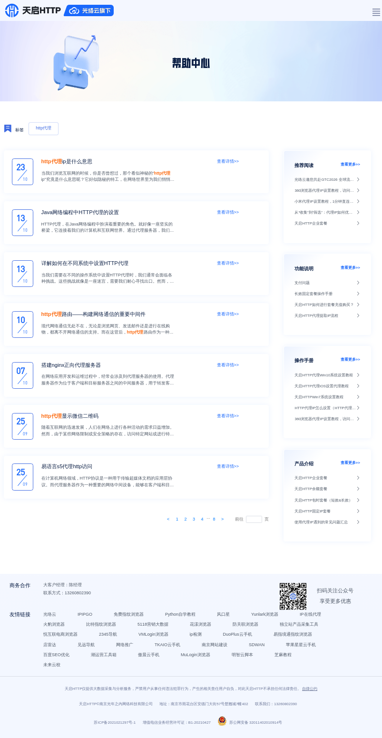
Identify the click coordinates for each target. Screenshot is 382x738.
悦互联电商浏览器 (61, 637)
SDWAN (257, 647)
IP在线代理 (311, 617)
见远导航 (87, 647)
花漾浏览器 (201, 627)
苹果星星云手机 (302, 647)
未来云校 (52, 668)
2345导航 (109, 637)
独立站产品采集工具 (300, 627)
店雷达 (50, 647)
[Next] (168, 519)
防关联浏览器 (246, 627)
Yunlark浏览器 (265, 617)
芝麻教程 (284, 658)
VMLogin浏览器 (154, 637)
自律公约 (309, 693)
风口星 (224, 617)
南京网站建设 (215, 647)
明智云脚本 (243, 658)
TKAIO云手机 (168, 647)
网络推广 (125, 647)
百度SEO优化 (57, 658)
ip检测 (197, 637)
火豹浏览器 (55, 627)
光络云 (50, 617)
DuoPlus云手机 (238, 637)
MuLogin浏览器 (196, 658)
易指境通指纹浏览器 (293, 637)
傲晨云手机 (149, 658)
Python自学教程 (181, 617)
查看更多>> (350, 164)
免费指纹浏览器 (130, 617)
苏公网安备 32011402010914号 (249, 727)
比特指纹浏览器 (102, 627)
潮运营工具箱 (105, 658)
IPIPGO (85, 617)
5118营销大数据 (153, 627)
